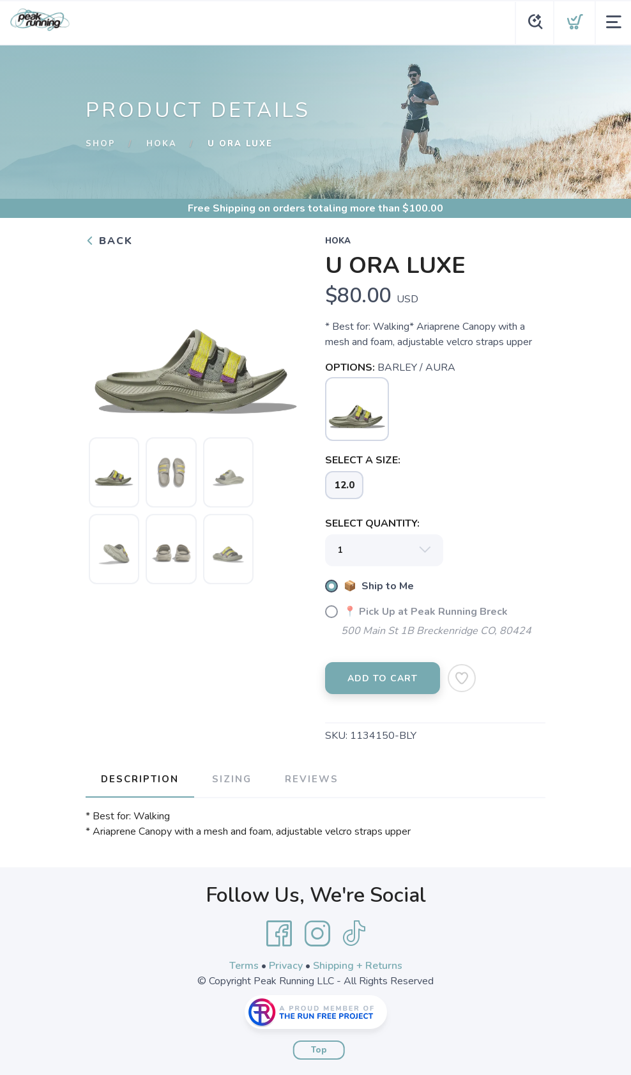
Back (109, 241)
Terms (244, 966)
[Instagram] (317, 934)
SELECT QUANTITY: (372, 523)
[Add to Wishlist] (462, 678)
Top (319, 1050)
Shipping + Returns (357, 966)
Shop (101, 144)
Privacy (286, 966)
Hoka (161, 144)
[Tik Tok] (354, 934)
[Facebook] (279, 934)
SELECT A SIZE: (362, 460)
